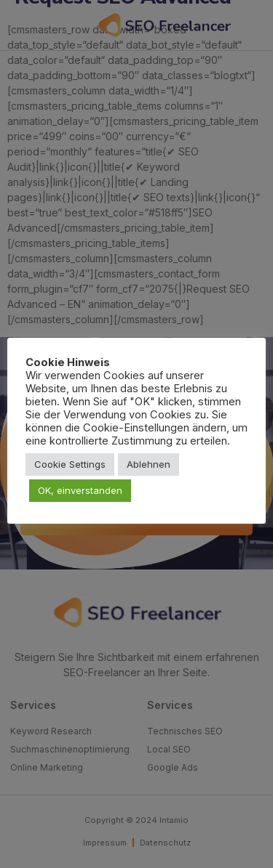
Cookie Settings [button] (70, 464)
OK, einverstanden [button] (80, 490)
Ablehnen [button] (148, 464)
